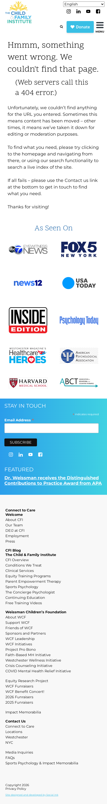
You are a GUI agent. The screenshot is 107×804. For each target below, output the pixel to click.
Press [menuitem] (10, 541)
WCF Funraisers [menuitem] (19, 686)
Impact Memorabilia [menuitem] (23, 712)
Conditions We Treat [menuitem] (23, 565)
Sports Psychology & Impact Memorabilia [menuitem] (41, 763)
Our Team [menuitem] (14, 525)
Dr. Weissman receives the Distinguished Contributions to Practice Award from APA (53, 480)
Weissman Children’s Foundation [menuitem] (35, 612)
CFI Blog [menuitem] (13, 550)
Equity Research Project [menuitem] (26, 681)
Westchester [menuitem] (16, 737)
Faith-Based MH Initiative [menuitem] (28, 655)
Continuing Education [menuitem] (25, 597)
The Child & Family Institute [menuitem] (30, 555)
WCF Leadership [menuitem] (20, 639)
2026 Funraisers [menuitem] (19, 697)
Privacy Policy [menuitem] (15, 789)
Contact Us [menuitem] (15, 721)
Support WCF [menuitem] (17, 622)
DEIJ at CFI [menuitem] (14, 530)
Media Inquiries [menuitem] (19, 752)
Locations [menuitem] (13, 732)
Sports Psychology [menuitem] (21, 587)
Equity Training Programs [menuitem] (28, 576)
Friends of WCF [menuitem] (19, 628)
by (31, 794)
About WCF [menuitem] (15, 617)
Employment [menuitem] (17, 536)
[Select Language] (84, 4)
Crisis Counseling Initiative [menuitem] (28, 665)
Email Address (19, 420)
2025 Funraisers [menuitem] (19, 702)
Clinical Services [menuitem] (19, 570)
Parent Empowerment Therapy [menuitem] (33, 581)
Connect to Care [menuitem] (20, 510)
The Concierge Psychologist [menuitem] (30, 592)
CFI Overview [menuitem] (17, 560)
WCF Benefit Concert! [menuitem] (24, 691)
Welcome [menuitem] (14, 514)
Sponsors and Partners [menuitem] (25, 633)
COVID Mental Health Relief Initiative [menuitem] (38, 671)
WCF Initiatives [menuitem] (18, 644)
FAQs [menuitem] (10, 758)
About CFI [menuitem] (14, 520)
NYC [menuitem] (9, 742)
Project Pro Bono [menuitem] (20, 649)
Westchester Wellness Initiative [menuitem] (33, 660)
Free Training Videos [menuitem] (23, 603)
